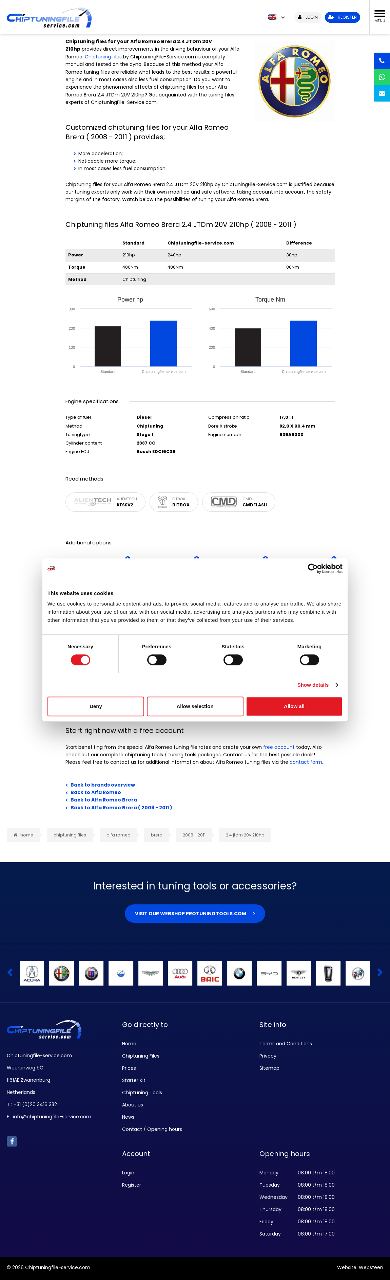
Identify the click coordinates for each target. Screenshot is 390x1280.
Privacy (267, 1055)
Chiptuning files (103, 56)
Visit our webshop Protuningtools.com (190, 913)
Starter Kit (133, 1080)
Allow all (294, 706)
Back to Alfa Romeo (96, 792)
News (128, 1117)
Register (131, 1185)
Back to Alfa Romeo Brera (104, 799)
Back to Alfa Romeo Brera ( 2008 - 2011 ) (121, 807)
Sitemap (269, 1068)
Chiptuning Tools (142, 1092)
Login (128, 1172)
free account (279, 747)
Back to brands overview (103, 784)
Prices (129, 1068)
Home (129, 1043)
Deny (96, 706)
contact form (306, 762)
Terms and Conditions (285, 1043)
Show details (313, 685)
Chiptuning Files (140, 1055)
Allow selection (194, 706)
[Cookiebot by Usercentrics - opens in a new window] (313, 568)
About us (132, 1104)
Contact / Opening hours (152, 1129)
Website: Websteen (360, 1267)
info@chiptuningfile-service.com (52, 1116)
